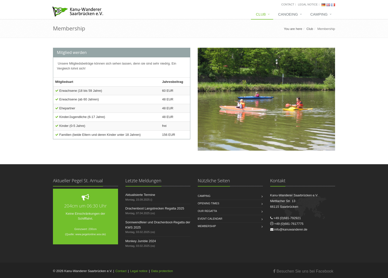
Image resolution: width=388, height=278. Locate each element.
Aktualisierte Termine (140, 195)
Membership (326, 29)
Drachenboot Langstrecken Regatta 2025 (154, 208)
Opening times (208, 203)
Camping (319, 14)
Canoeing (288, 14)
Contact (287, 4)
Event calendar (210, 218)
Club (261, 14)
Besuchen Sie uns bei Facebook (303, 271)
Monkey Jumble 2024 (140, 241)
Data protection (162, 271)
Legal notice (308, 4)
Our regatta (207, 210)
